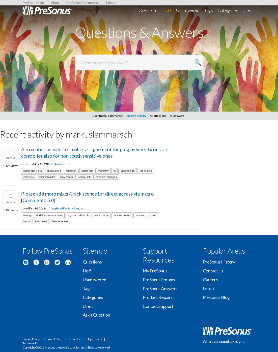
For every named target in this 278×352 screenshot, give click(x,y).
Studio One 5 (62, 164)
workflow (103, 170)
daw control (66, 177)
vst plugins (146, 170)
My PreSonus (155, 270)
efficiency (28, 177)
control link (84, 177)
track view (41, 221)
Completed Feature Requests (67, 208)
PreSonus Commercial (82, 2)
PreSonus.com (33, 2)
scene (152, 215)
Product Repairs (157, 297)
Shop (55, 2)
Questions (148, 10)
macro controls (121, 215)
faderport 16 (128, 170)
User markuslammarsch (107, 115)
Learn (208, 288)
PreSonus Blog (216, 297)
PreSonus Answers (160, 288)
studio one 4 (54, 170)
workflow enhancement (49, 215)
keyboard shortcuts (78, 215)
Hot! (166, 10)
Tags (208, 10)
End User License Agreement (83, 339)
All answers (177, 115)
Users (247, 10)
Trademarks (30, 343)
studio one (87, 170)
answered (27, 164)
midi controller (47, 177)
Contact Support (158, 306)
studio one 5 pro (32, 170)
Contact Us (213, 270)
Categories (228, 10)
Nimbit (111, 2)
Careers (210, 279)
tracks (26, 221)
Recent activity (136, 115)
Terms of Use (52, 339)
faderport (71, 170)
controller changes (106, 177)
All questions (158, 115)
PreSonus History (219, 261)
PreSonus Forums (159, 279)
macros (140, 215)
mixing (27, 215)
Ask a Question (96, 315)
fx (114, 170)
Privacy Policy (31, 339)
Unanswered (187, 10)
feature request (60, 221)
